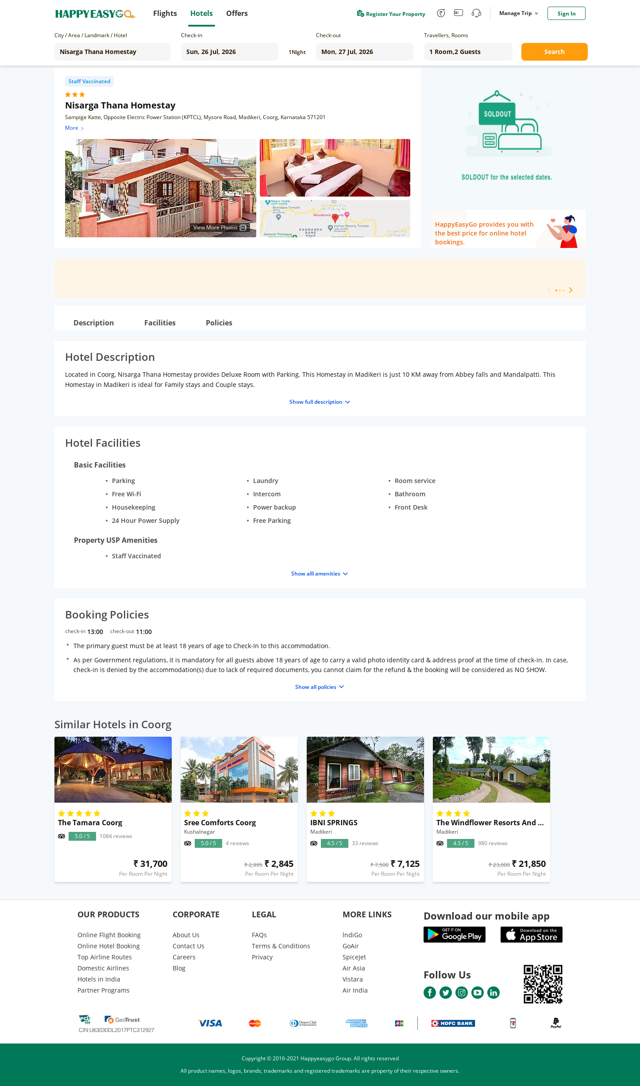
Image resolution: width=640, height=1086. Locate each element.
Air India (355, 990)
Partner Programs (103, 990)
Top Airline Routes (104, 957)
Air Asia (354, 968)
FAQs (259, 935)
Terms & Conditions (281, 946)
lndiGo (352, 935)
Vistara (353, 979)
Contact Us (188, 946)
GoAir (351, 946)
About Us (186, 935)
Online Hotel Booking (108, 946)
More (75, 127)
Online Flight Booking (109, 935)
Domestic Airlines (103, 968)
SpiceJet (354, 957)
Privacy (262, 957)
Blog (179, 968)
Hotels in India (98, 979)
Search (554, 51)
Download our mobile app (487, 915)
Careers (184, 957)
